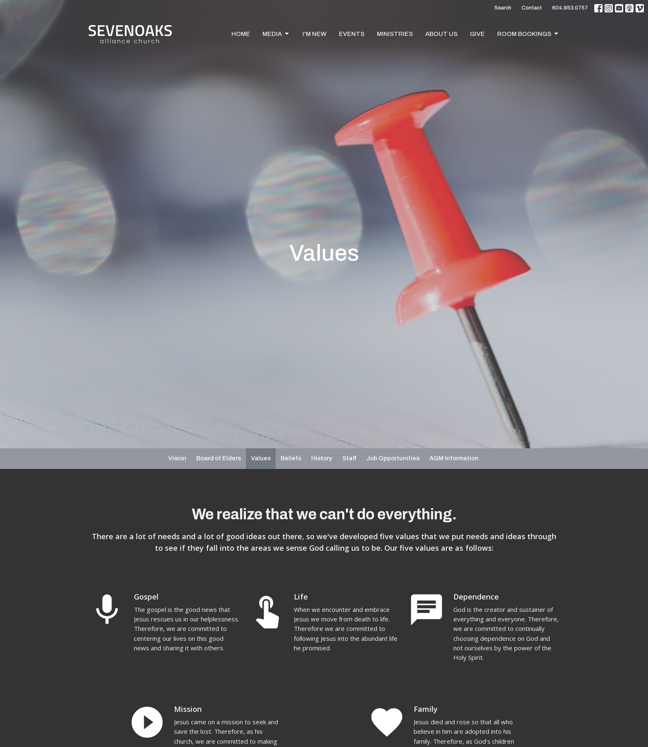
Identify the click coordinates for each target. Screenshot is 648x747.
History (321, 458)
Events (351, 34)
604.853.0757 (570, 8)
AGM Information (454, 458)
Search (502, 8)
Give (477, 34)
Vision (177, 458)
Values (261, 458)
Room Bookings (528, 34)
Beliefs (291, 458)
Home (240, 34)
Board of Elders (218, 458)
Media (276, 34)
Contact (532, 8)
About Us (441, 34)
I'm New (314, 34)
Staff (349, 458)
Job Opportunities (392, 458)
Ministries (395, 34)
